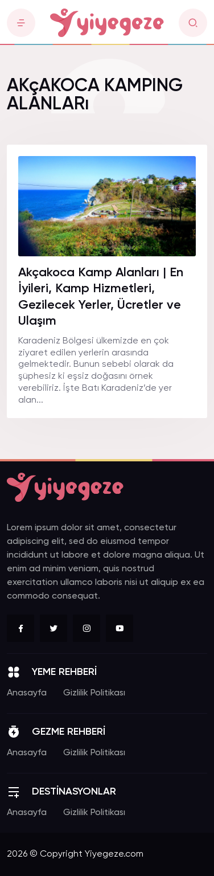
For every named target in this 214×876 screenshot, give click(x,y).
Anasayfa (27, 693)
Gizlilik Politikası (94, 693)
